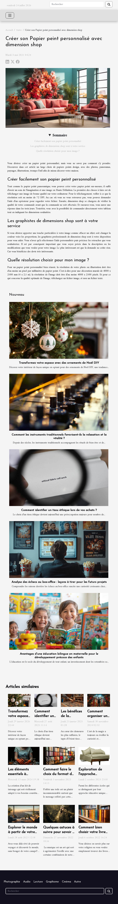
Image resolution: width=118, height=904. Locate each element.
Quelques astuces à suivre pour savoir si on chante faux (59, 832)
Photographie (12, 881)
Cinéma (66, 881)
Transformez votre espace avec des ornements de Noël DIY (59, 363)
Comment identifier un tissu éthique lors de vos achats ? (59, 510)
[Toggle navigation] (10, 15)
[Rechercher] (77, 4)
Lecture (38, 881)
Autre (19, 30)
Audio (26, 881)
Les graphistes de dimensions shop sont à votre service (57, 146)
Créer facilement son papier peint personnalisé (57, 141)
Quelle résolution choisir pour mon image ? (57, 151)
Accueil (9, 30)
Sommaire (59, 135)
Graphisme (52, 881)
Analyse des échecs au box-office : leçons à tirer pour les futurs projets (59, 582)
